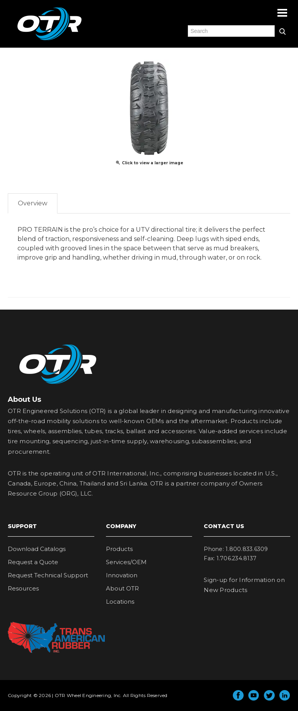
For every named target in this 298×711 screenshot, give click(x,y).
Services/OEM (126, 562)
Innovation (121, 575)
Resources (23, 588)
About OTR (122, 588)
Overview (32, 203)
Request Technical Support (48, 575)
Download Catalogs (37, 549)
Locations (120, 601)
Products (119, 549)
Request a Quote (33, 562)
